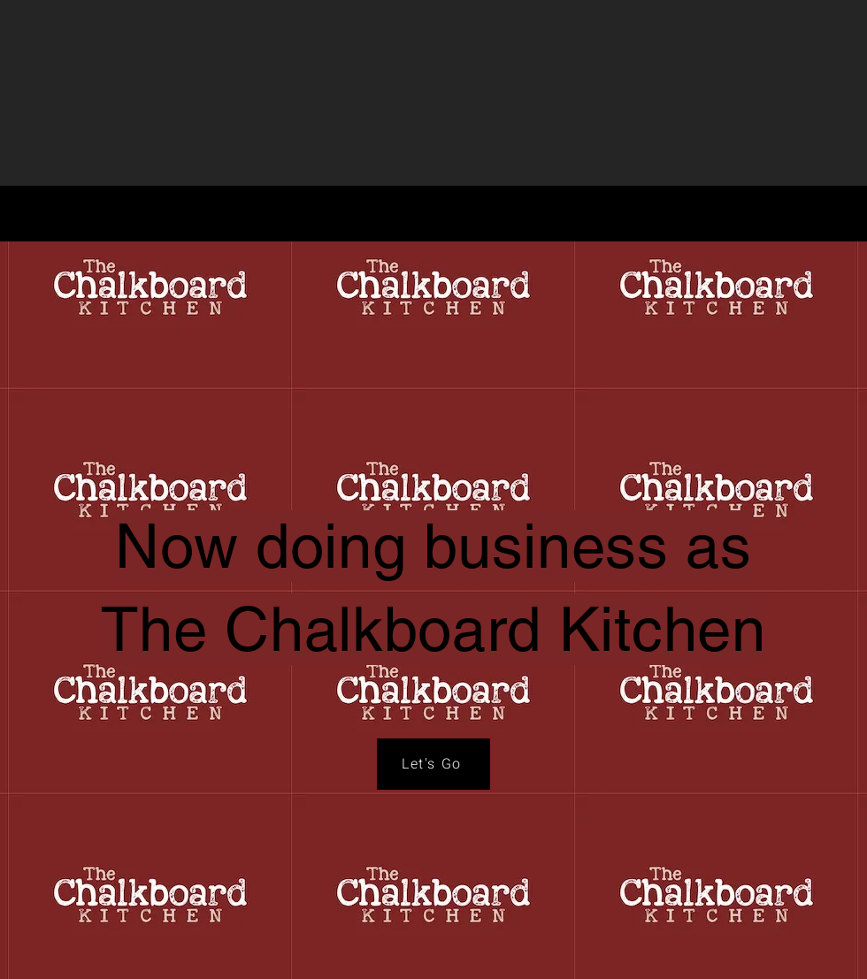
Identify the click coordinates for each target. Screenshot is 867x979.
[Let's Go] (433, 764)
